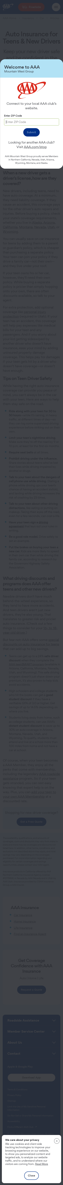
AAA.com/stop (35, 147)
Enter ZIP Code (13, 115)
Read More (41, 1164)
